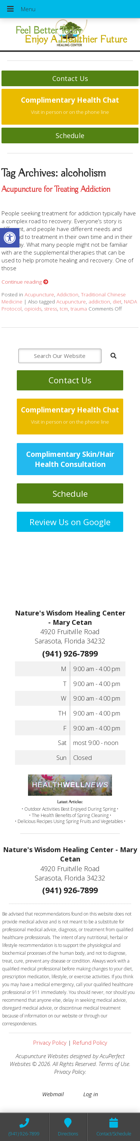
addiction (99, 301)
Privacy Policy (49, 1042)
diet (117, 301)
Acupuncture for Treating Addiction (55, 189)
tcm (64, 308)
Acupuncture (39, 294)
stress (50, 308)
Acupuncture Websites (42, 1056)
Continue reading (25, 281)
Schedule (70, 135)
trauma (79, 308)
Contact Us (70, 78)
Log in (90, 1094)
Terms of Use (114, 1063)
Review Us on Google (70, 522)
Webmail (53, 1094)
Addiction (67, 294)
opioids (32, 308)
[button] (9, 237)
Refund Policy (90, 1042)
